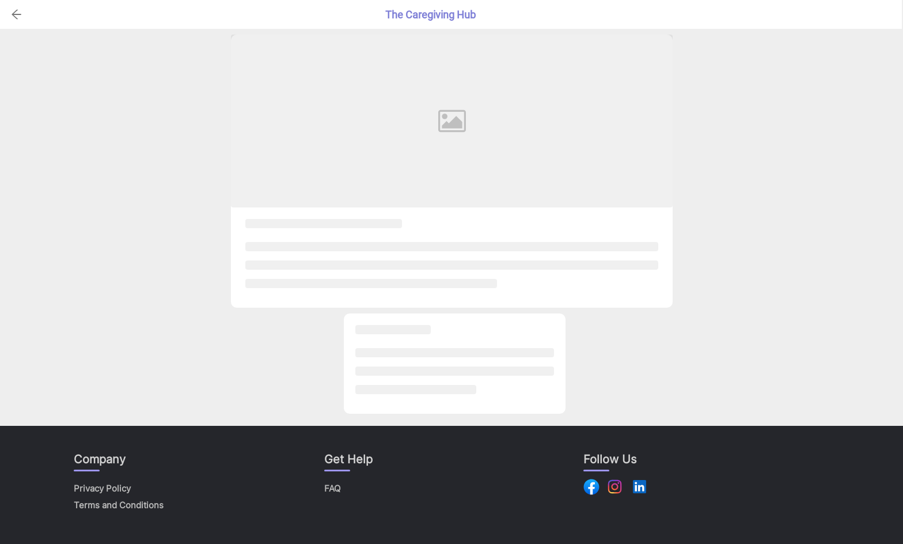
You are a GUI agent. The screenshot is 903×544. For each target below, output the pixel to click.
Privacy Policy (102, 488)
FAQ (332, 488)
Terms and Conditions (119, 505)
